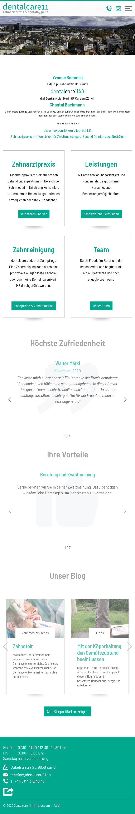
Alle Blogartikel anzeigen (67, 711)
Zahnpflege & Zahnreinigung (33, 305)
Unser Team (101, 305)
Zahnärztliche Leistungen (101, 213)
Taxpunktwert (63, 130)
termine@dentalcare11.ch (30, 774)
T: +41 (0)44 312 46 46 (27, 781)
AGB (57, 805)
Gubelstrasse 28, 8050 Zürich (33, 767)
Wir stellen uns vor (34, 213)
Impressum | (44, 805)
